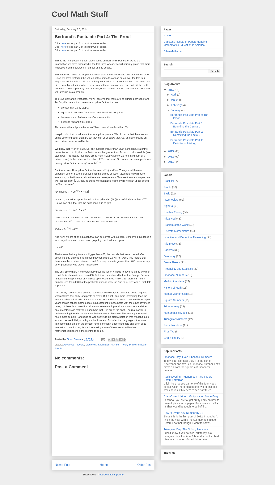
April (174, 94)
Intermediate (171, 199)
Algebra (80, 344)
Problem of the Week (176, 224)
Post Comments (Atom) (111, 474)
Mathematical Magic (176, 312)
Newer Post (62, 464)
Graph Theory (172, 337)
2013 (171, 151)
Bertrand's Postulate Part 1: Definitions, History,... (186, 142)
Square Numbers (174, 300)
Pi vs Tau (169, 331)
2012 (171, 156)
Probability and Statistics (178, 268)
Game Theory (172, 262)
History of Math (173, 287)
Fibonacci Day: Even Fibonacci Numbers (188, 356)
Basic (167, 193)
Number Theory (119, 344)
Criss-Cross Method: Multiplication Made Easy (191, 396)
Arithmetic (170, 243)
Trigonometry (171, 306)
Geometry (169, 256)
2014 (171, 89)
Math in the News (174, 281)
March (175, 99)
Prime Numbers (137, 344)
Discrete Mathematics (97, 344)
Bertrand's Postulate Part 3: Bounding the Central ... (186, 125)
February (176, 105)
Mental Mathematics (176, 293)
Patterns (169, 249)
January (176, 110)
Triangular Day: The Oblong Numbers (186, 429)
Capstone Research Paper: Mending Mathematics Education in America (185, 43)
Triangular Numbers (175, 319)
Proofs (58, 348)
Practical (169, 180)
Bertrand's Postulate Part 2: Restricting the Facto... (186, 133)
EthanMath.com (173, 51)
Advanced (68, 344)
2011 (171, 161)
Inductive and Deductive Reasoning (185, 237)
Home (104, 464)
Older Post (144, 464)
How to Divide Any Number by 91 (183, 412)
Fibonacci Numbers (175, 275)
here (63, 43)
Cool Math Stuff (80, 14)
